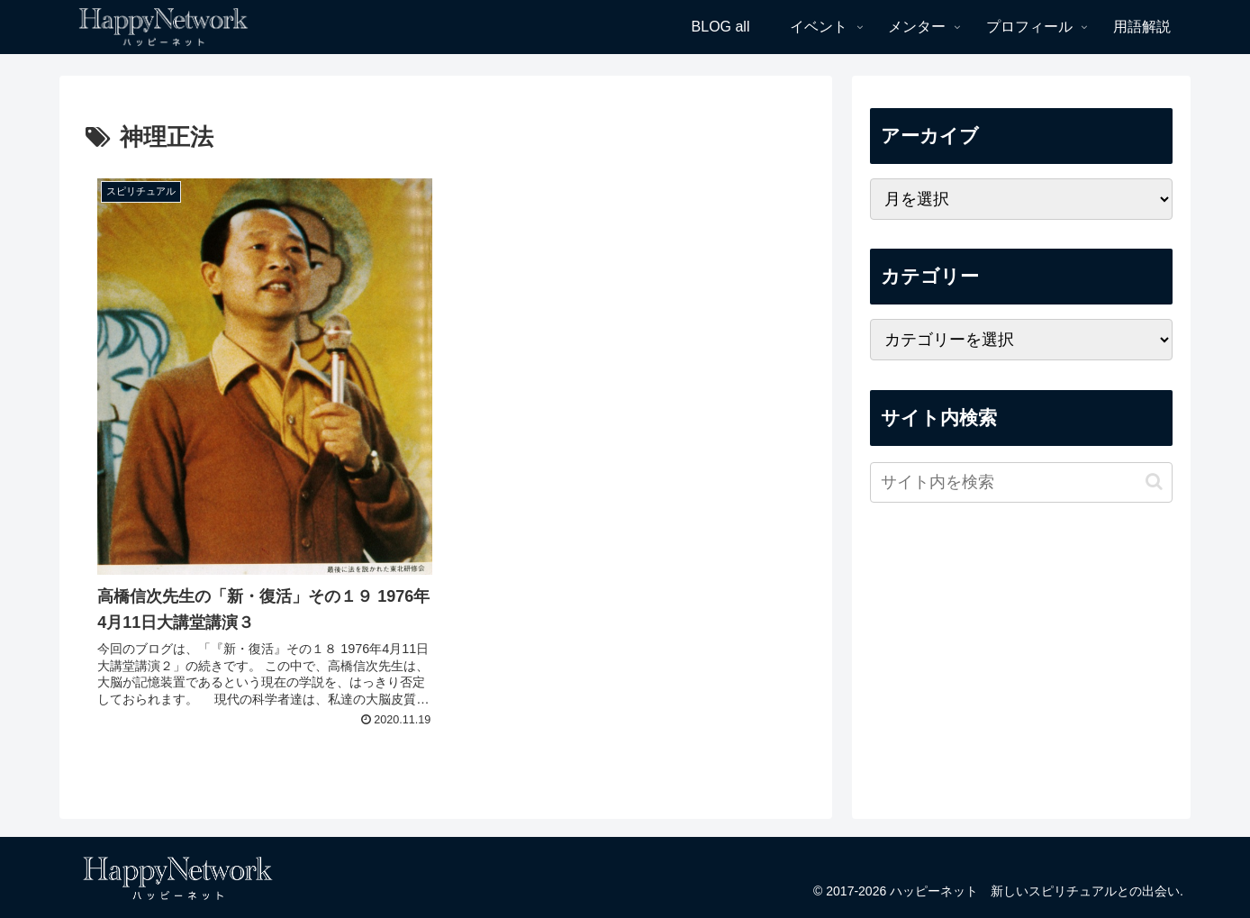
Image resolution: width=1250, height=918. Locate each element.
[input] (1021, 482)
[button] (1154, 481)
